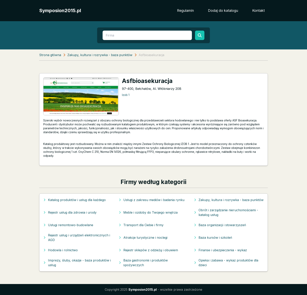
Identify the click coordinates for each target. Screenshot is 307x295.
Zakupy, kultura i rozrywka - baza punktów (99, 55)
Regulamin (185, 10)
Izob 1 (125, 95)
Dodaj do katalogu (223, 10)
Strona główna (50, 55)
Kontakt (258, 10)
